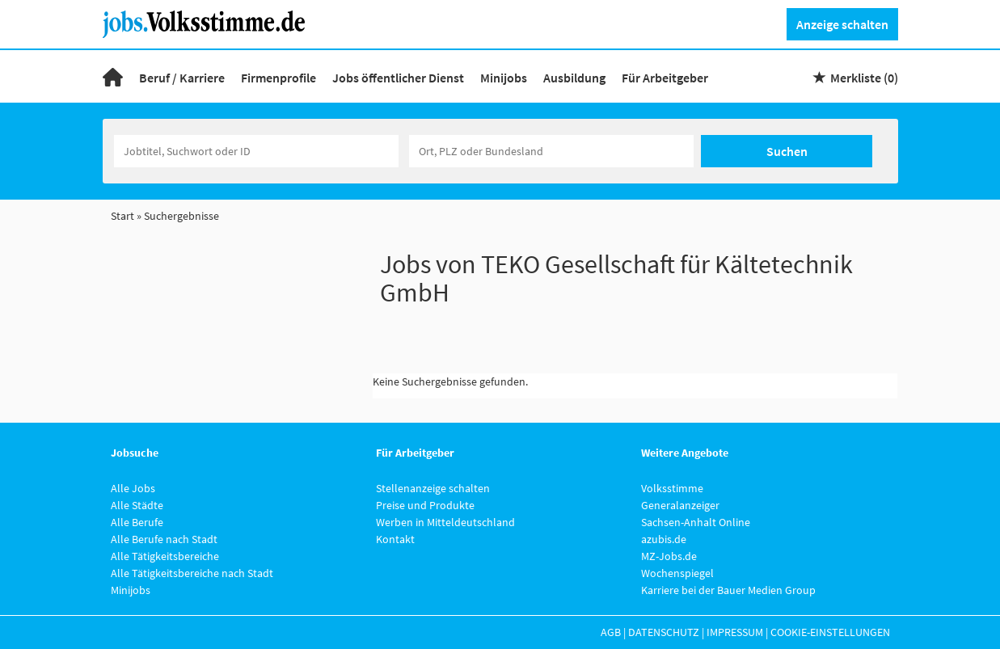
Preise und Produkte (425, 505)
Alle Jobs (133, 488)
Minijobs (503, 78)
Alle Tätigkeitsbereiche (165, 556)
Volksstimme (672, 488)
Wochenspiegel (677, 573)
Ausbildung (574, 78)
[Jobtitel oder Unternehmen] (256, 151)
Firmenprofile (278, 78)
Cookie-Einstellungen (830, 632)
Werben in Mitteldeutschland (445, 522)
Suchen (787, 151)
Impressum (735, 632)
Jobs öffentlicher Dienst (398, 78)
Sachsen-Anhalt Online (695, 522)
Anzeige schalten (842, 24)
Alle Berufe (137, 522)
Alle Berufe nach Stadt (164, 539)
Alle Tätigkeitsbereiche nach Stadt (192, 573)
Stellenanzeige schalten (433, 488)
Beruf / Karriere (182, 78)
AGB (611, 632)
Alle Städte (137, 505)
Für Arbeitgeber (665, 78)
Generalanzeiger (680, 505)
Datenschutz (663, 632)
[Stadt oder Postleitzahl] (551, 151)
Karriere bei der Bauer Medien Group (728, 590)
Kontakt (395, 539)
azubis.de (663, 539)
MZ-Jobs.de (669, 556)
